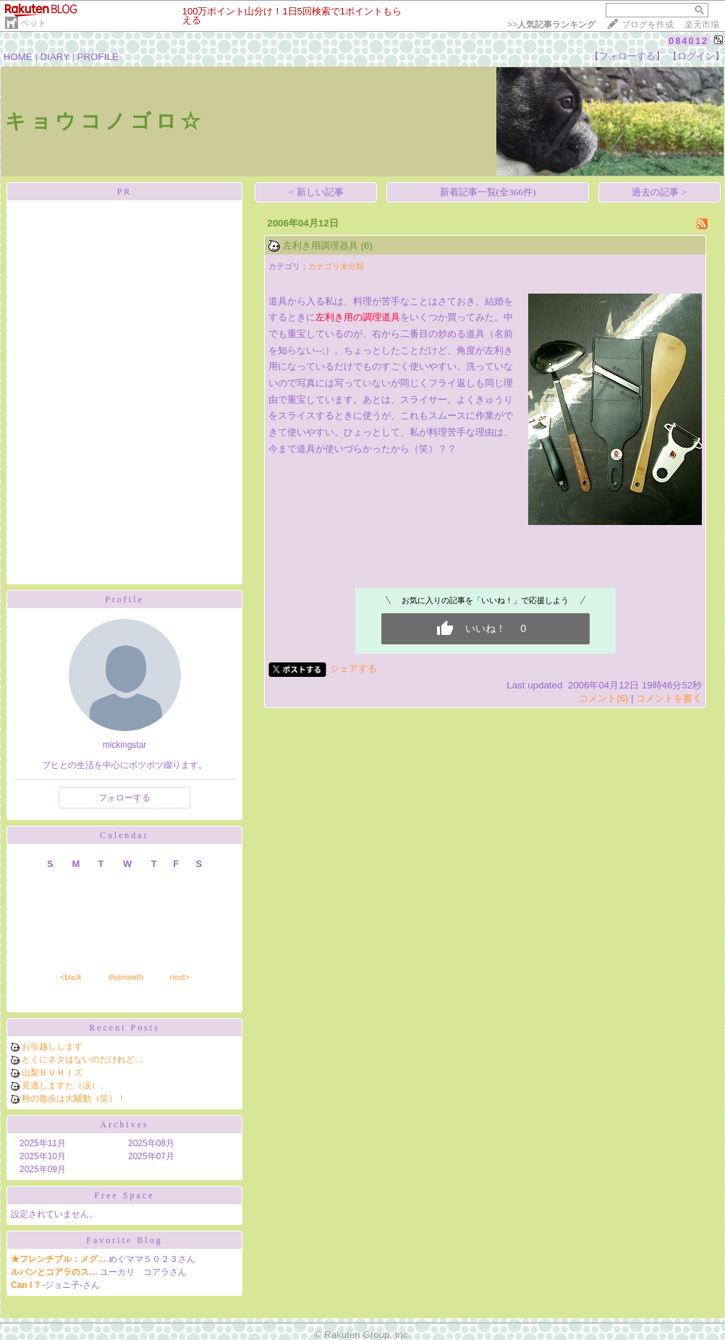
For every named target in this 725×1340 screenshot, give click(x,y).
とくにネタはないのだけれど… (82, 1059)
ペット (33, 23)
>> (551, 25)
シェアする (353, 668)
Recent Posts (124, 1028)
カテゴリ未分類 (336, 266)
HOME (18, 56)
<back (71, 977)
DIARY (55, 56)
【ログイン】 (696, 56)
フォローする (124, 798)
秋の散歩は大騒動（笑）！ (74, 1098)
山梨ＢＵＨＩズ (52, 1072)
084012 (688, 40)
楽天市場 (701, 25)
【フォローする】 (627, 56)
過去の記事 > (659, 192)
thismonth (126, 977)
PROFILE (98, 56)
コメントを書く (669, 698)
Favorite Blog (124, 1240)
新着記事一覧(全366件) (488, 192)
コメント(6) (603, 698)
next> (180, 977)
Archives (124, 1124)
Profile (124, 599)
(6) (367, 245)
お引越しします (52, 1046)
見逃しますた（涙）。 (65, 1085)
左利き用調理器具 (320, 245)
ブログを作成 (648, 25)
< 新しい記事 (316, 192)
